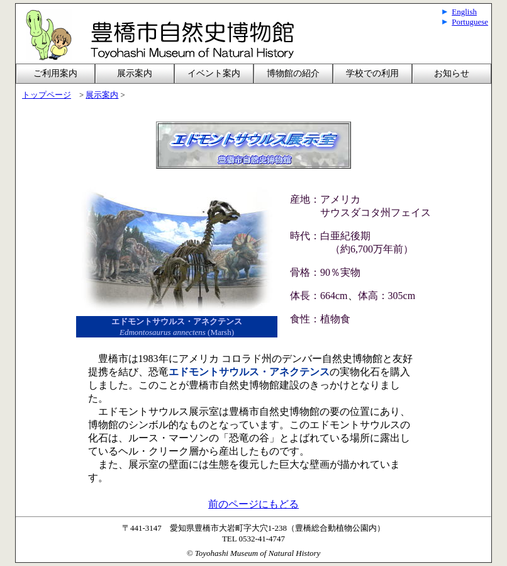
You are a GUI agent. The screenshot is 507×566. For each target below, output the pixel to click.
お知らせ (451, 73)
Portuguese (470, 21)
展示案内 (102, 95)
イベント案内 (213, 73)
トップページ (46, 95)
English (464, 11)
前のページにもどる (253, 504)
